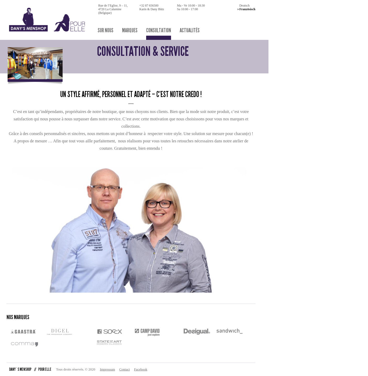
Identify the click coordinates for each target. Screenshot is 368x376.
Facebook (140, 369)
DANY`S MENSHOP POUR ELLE (30, 369)
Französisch (247, 9)
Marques (130, 30)
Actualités (190, 30)
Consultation (158, 30)
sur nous (105, 30)
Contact (124, 369)
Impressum (107, 369)
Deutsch (244, 5)
